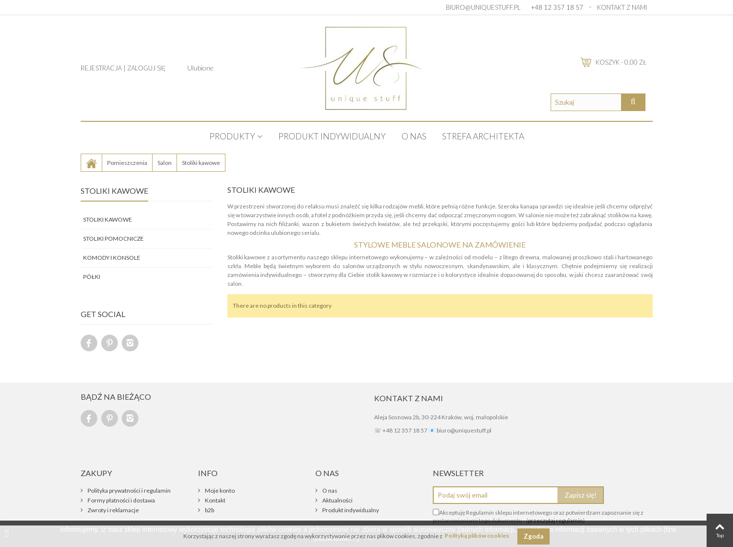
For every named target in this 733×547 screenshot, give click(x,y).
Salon (164, 162)
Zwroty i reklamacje (113, 510)
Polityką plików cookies (476, 536)
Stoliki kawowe (201, 162)
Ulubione (200, 68)
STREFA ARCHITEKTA (483, 136)
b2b (209, 510)
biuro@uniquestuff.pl (483, 7)
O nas (413, 136)
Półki (91, 276)
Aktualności (337, 500)
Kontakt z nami (622, 7)
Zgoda (533, 536)
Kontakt (214, 500)
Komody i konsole (111, 257)
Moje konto (219, 490)
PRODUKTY (232, 136)
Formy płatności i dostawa (121, 500)
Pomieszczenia (127, 162)
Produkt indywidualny (332, 136)
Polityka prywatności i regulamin (129, 490)
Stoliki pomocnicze (113, 238)
